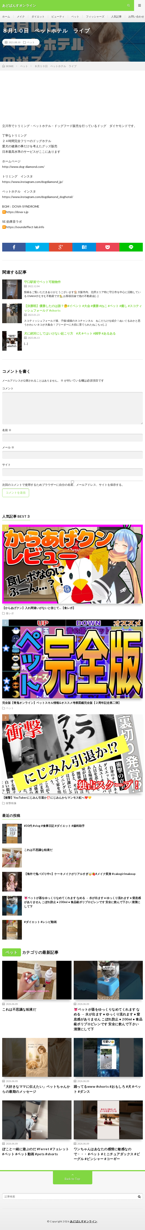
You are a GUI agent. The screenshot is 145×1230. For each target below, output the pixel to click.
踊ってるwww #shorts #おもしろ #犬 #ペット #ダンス (107, 1088)
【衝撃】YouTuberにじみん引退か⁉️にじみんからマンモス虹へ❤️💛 (46, 797)
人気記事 (116, 16)
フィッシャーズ (95, 16)
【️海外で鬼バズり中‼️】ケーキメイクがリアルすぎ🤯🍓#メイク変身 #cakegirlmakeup (80, 874)
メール (8, 447)
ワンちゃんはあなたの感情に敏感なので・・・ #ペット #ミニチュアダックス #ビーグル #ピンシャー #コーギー (107, 1154)
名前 (6, 430)
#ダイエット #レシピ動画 (40, 922)
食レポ (10, 613)
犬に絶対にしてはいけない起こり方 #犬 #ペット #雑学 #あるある (70, 333)
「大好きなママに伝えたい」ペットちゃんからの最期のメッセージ (36, 1088)
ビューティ (58, 16)
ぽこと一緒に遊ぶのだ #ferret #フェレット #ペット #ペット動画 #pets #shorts (35, 1151)
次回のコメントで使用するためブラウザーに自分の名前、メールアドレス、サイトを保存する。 (63, 484)
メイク (21, 16)
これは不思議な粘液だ (38, 850)
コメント (8, 388)
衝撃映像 (11, 803)
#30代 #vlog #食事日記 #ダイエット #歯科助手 (54, 826)
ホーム (6, 16)
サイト (6, 464)
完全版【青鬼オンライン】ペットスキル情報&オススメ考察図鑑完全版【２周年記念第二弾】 (61, 702)
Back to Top (72, 1179)
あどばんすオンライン (83, 1221)
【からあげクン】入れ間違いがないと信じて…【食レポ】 (38, 608)
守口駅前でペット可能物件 (42, 282)
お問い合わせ (136, 16)
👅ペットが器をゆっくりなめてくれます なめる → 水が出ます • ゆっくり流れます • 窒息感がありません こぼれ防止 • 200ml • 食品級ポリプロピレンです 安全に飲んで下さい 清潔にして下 (82, 902)
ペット (75, 16)
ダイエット (38, 16)
